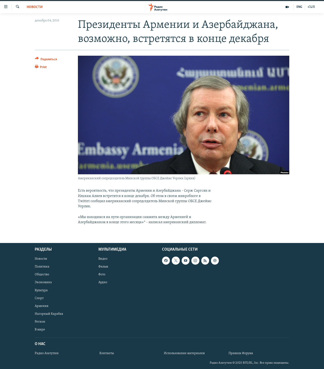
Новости (35, 7)
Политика (42, 267)
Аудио (102, 282)
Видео (102, 259)
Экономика (43, 282)
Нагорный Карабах (49, 314)
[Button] (46, 60)
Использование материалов (184, 353)
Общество (42, 274)
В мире (40, 329)
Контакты (106, 353)
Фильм (103, 267)
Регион (40, 321)
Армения (41, 306)
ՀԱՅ (311, 7)
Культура (41, 290)
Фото (101, 274)
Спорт (39, 298)
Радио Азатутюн (47, 353)
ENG (299, 7)
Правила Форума (241, 353)
